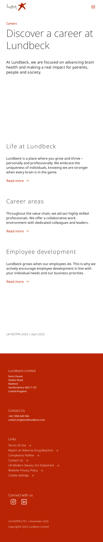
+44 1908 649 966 (18, 416)
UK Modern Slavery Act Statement (31, 465)
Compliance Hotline (21, 455)
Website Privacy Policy (23, 470)
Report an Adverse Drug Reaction (30, 450)
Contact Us (15, 460)
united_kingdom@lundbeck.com (26, 420)
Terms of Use (17, 445)
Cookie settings (18, 475)
